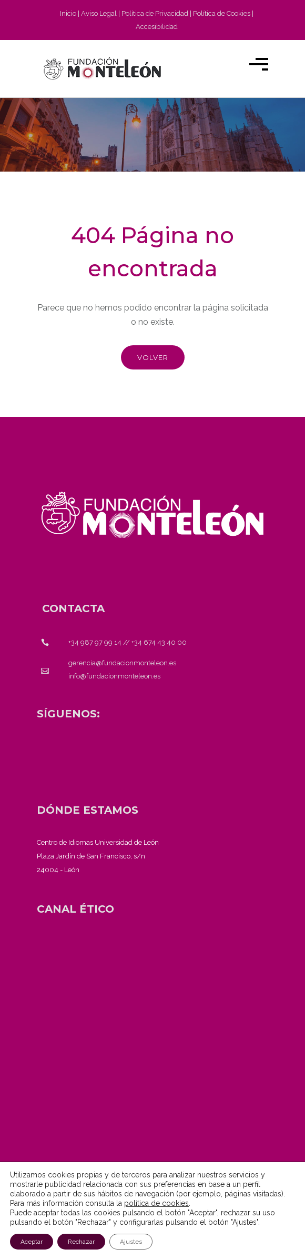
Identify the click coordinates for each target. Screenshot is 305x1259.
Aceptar (32, 1241)
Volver (152, 357)
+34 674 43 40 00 (159, 642)
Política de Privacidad (154, 13)
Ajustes (131, 1241)
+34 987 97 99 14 (94, 642)
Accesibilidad (157, 27)
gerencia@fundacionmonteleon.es (122, 663)
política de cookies (156, 1203)
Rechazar (81, 1241)
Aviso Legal (99, 13)
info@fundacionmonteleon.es (114, 676)
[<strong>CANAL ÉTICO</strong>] (75, 909)
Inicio (68, 13)
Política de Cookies (221, 13)
